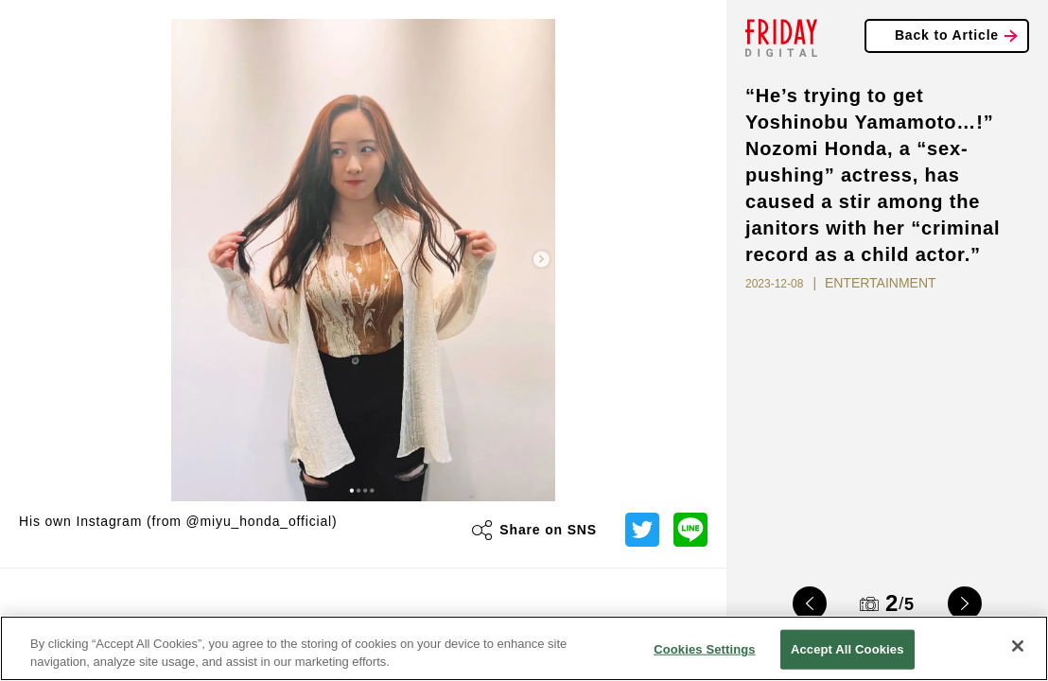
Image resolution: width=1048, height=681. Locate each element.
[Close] (1018, 646)
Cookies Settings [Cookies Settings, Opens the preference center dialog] (705, 649)
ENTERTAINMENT (880, 282)
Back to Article (947, 35)
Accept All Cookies (847, 649)
